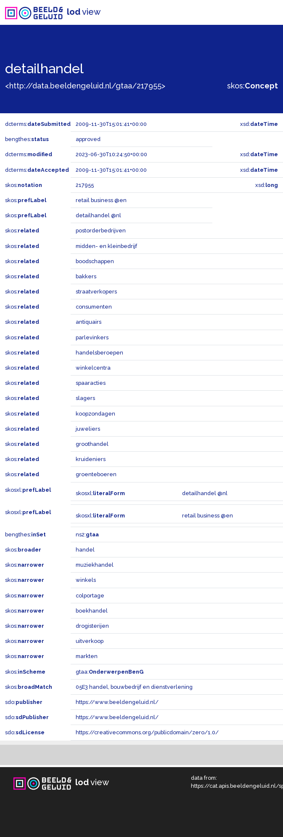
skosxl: (28, 490)
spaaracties (91, 383)
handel (85, 549)
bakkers (86, 276)
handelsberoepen (99, 352)
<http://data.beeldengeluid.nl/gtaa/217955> (85, 85)
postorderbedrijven (101, 230)
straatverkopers (96, 291)
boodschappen (95, 261)
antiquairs (88, 322)
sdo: (23, 702)
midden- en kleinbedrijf (106, 246)
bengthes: (27, 139)
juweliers (88, 429)
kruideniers (91, 459)
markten (87, 656)
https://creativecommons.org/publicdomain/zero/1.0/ (147, 732)
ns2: (87, 534)
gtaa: (109, 672)
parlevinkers (92, 337)
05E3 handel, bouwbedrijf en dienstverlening (134, 687)
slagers (85, 398)
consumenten (94, 307)
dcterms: (38, 124)
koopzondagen (95, 414)
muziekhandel (95, 565)
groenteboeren (96, 474)
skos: (252, 85)
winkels (86, 580)
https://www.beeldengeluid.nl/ (117, 702)
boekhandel (92, 611)
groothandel (92, 444)
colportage (90, 595)
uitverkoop (89, 641)
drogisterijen (92, 626)
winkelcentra (93, 368)
